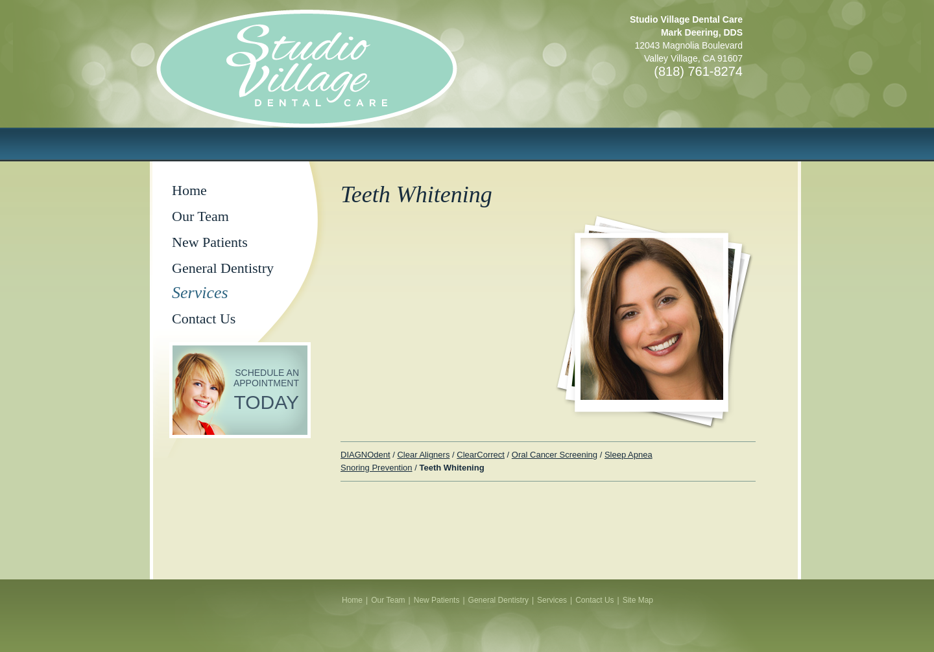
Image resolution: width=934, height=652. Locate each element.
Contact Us (203, 318)
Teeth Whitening (451, 467)
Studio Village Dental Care (350, 88)
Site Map (638, 600)
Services (200, 292)
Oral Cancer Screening (554, 455)
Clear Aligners (423, 455)
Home (189, 190)
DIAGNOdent (365, 455)
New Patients (210, 242)
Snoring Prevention (377, 467)
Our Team (200, 216)
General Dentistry (223, 268)
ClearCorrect (481, 455)
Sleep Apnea (629, 455)
